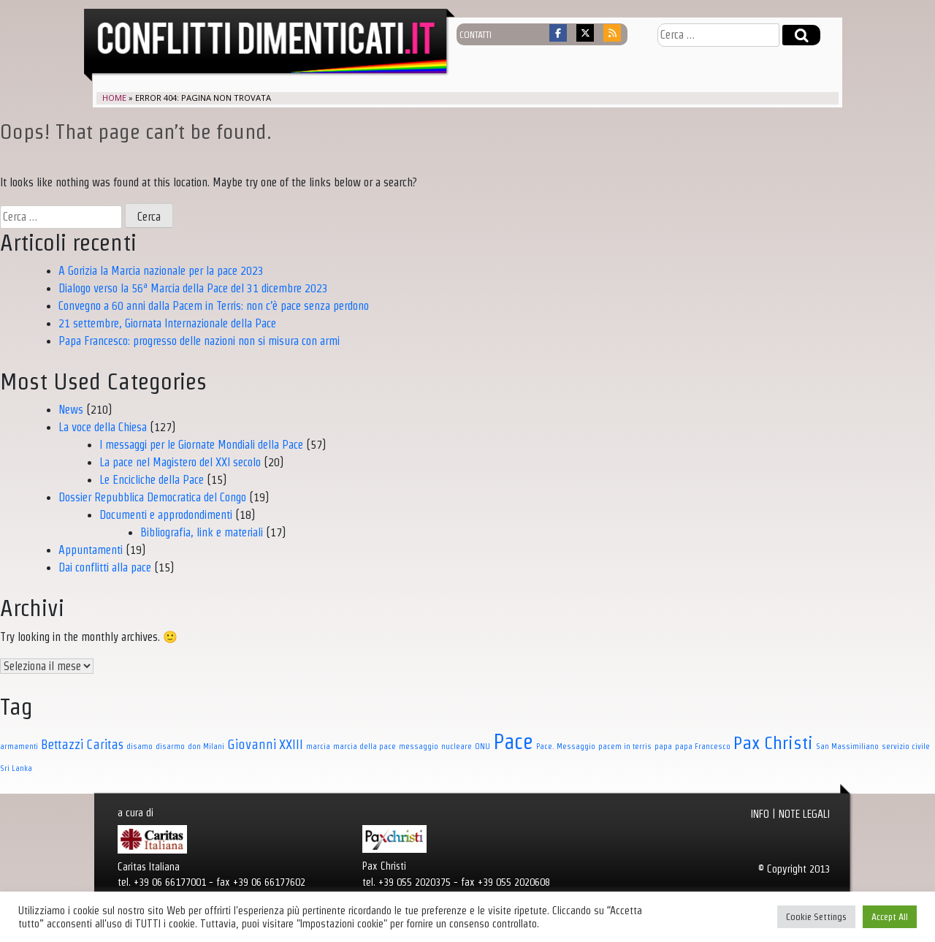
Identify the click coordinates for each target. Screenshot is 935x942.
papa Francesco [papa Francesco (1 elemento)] (702, 746)
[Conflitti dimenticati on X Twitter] (585, 33)
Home (114, 97)
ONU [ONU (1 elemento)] (482, 746)
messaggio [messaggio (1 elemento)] (418, 746)
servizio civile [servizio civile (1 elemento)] (906, 746)
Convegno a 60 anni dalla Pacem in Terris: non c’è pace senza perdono (213, 306)
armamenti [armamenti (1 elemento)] (19, 746)
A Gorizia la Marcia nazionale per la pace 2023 (161, 271)
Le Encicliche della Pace (151, 480)
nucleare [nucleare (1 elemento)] (456, 746)
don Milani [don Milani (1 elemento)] (206, 746)
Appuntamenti (90, 550)
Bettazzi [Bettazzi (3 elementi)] (62, 744)
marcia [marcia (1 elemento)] (318, 746)
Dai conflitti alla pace (104, 567)
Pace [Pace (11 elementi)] (513, 741)
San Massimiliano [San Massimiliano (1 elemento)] (847, 746)
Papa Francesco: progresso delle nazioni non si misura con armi (199, 341)
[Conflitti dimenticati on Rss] (612, 33)
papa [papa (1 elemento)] (663, 746)
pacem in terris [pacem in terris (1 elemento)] (625, 746)
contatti (475, 34)
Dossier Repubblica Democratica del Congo (152, 497)
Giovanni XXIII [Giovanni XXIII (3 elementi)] (265, 744)
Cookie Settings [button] (816, 916)
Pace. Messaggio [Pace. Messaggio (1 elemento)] (565, 746)
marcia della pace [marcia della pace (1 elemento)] (364, 746)
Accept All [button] (889, 916)
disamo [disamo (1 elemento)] (139, 746)
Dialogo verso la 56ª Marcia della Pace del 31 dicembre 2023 (193, 288)
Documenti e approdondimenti (165, 515)
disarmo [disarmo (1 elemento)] (170, 746)
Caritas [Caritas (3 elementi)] (104, 744)
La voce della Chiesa (102, 427)
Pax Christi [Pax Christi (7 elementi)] (773, 742)
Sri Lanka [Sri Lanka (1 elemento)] (16, 768)
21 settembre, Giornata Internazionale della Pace (167, 323)
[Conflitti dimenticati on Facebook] (558, 33)
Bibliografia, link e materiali (201, 532)
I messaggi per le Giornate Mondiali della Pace (201, 444)
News (70, 409)
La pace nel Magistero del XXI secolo (180, 462)
